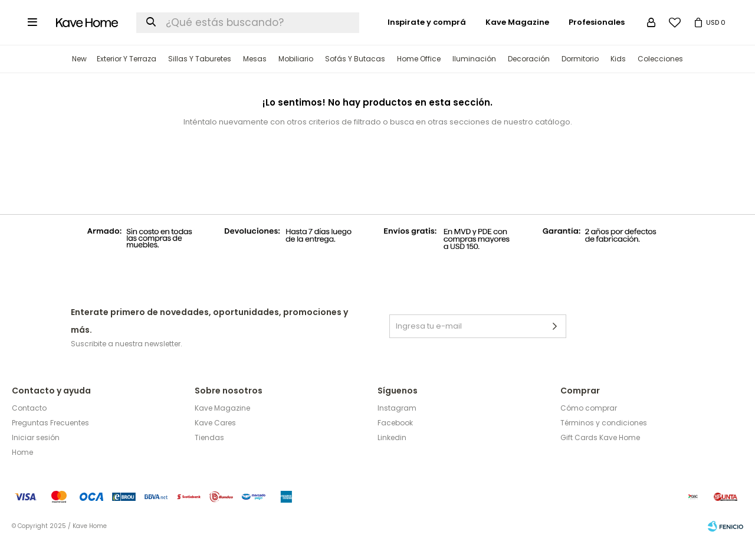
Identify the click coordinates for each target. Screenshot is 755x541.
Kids (618, 59)
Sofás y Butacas (355, 59)
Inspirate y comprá (427, 22)
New (79, 59)
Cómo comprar (588, 408)
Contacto (29, 408)
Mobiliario (295, 59)
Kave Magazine (517, 22)
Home (22, 452)
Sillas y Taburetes (199, 59)
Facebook (395, 423)
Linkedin (392, 437)
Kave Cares (215, 423)
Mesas (255, 59)
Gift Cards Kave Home (600, 437)
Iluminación (474, 59)
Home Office (419, 59)
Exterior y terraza (126, 59)
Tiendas (209, 437)
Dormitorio (580, 59)
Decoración (529, 59)
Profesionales (597, 22)
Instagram (397, 408)
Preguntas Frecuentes (50, 423)
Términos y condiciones (603, 423)
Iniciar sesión (36, 437)
